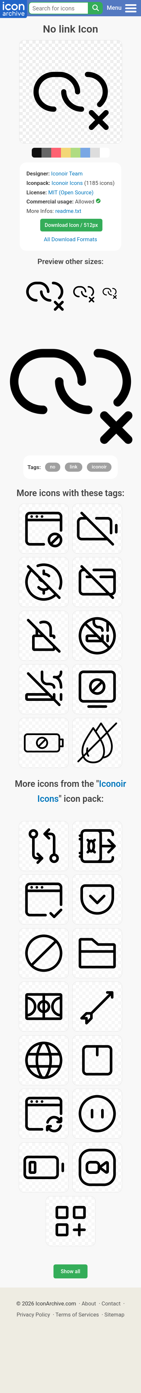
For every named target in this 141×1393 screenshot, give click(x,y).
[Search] (95, 8)
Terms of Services (77, 1314)
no (52, 467)
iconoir (99, 467)
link (73, 467)
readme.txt (68, 211)
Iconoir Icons (67, 183)
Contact (111, 1303)
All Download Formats (70, 239)
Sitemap (114, 1314)
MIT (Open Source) (71, 192)
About (89, 1303)
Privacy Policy (33, 1314)
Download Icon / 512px (71, 225)
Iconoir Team (67, 173)
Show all (70, 1271)
